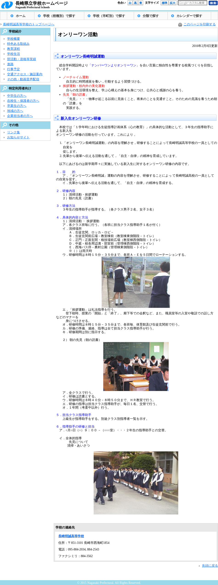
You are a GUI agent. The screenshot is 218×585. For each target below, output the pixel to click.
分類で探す (151, 16)
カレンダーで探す (189, 16)
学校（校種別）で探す (59, 16)
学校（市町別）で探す (109, 16)
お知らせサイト (18, 137)
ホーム (20, 16)
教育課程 (13, 49)
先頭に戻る (210, 565)
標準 (164, 3)
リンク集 (13, 132)
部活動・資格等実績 (21, 59)
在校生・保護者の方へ (23, 100)
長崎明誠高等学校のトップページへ (28, 24)
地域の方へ (15, 111)
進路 (10, 64)
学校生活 (13, 54)
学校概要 (13, 38)
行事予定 (13, 69)
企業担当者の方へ (20, 116)
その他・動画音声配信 (23, 79)
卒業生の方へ (16, 106)
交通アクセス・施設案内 (24, 74)
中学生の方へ (16, 95)
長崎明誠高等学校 (71, 536)
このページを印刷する (200, 24)
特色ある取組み (18, 44)
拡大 (172, 3)
